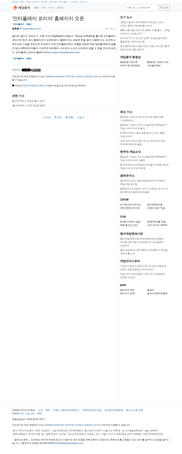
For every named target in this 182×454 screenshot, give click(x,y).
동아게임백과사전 (131, 233)
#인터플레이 (18, 24)
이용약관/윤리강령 (91, 410)
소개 (40, 410)
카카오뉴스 (83, 2)
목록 (69, 117)
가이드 (51, 7)
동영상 (60, 7)
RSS (40, 413)
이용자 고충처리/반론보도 (66, 410)
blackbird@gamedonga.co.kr (68, 443)
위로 (58, 117)
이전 (47, 117)
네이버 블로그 (63, 2)
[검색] (141, 7)
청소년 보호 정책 (134, 410)
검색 (164, 7)
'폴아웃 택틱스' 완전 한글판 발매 (28, 105)
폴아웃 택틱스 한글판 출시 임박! (28, 101)
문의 (48, 410)
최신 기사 (126, 112)
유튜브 (28, 2)
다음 (80, 117)
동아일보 (15, 2)
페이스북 (44, 2)
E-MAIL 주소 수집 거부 (23, 413)
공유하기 (16, 69)
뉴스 (36, 7)
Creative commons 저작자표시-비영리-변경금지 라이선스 (74, 76)
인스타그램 (53, 2)
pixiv (123, 285)
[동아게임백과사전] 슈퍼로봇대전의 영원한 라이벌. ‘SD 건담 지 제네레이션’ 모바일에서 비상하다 (142, 242)
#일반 (29, 24)
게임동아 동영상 (130, 57)
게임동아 (16, 76)
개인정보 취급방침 (113, 410)
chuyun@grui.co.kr (31, 28)
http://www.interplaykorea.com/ (63, 52)
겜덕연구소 (127, 175)
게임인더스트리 (130, 261)
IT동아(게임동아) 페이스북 (35, 85)
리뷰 (43, 7)
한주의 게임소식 (130, 151)
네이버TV (36, 2)
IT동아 (22, 2)
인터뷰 (124, 199)
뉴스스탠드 (74, 2)
